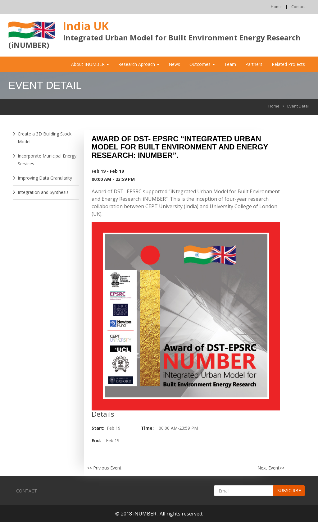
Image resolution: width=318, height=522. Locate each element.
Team (230, 64)
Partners (253, 64)
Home (276, 7)
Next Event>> (270, 468)
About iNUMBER (90, 64)
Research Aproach (138, 64)
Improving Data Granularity (45, 178)
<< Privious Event (104, 468)
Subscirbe (289, 490)
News (174, 64)
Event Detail (298, 106)
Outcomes (202, 64)
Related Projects (288, 64)
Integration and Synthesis (43, 192)
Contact (298, 7)
